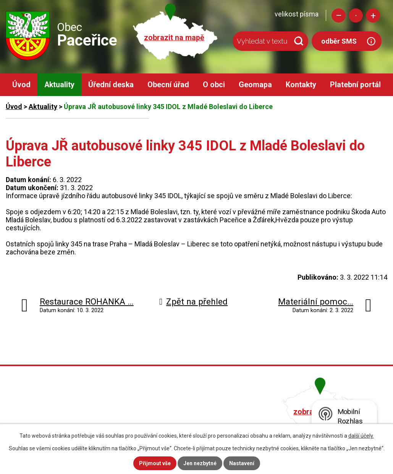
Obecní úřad (168, 84)
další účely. (361, 436)
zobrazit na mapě (174, 37)
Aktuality (59, 84)
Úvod (21, 84)
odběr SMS (339, 41)
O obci (214, 84)
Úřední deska (111, 84)
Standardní (356, 15)
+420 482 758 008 (173, 411)
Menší (339, 15)
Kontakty (301, 84)
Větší (373, 15)
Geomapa (255, 84)
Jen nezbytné (200, 463)
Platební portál (355, 84)
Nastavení (241, 463)
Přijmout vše (155, 463)
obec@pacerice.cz (174, 422)
